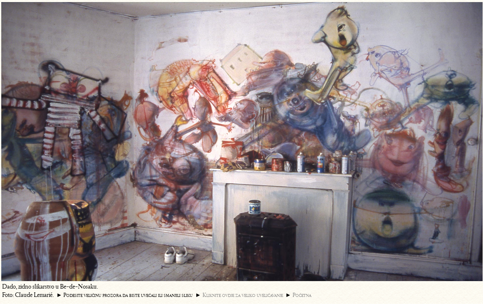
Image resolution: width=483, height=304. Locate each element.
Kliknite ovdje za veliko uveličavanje (243, 295)
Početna (302, 295)
